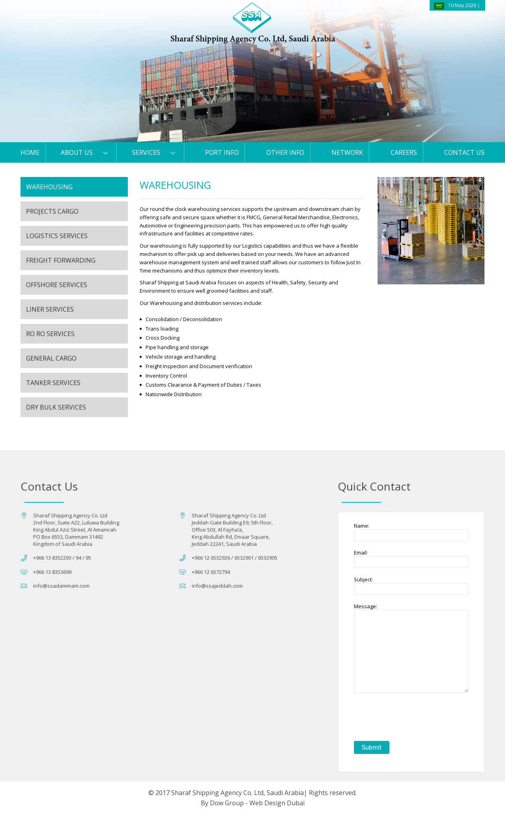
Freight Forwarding (60, 260)
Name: (361, 525)
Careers (404, 152)
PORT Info (222, 152)
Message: (365, 606)
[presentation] (414, 717)
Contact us (464, 152)
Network (347, 152)
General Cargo (51, 358)
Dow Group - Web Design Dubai (257, 803)
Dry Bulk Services (56, 407)
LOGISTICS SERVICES (57, 235)
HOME (30, 152)
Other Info (285, 152)
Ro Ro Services (50, 333)
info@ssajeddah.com (217, 585)
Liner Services (50, 309)
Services (146, 152)
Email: (361, 552)
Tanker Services (53, 382)
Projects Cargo (52, 211)
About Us (77, 152)
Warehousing (49, 186)
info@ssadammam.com (61, 585)
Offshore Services (56, 284)
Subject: (363, 579)
